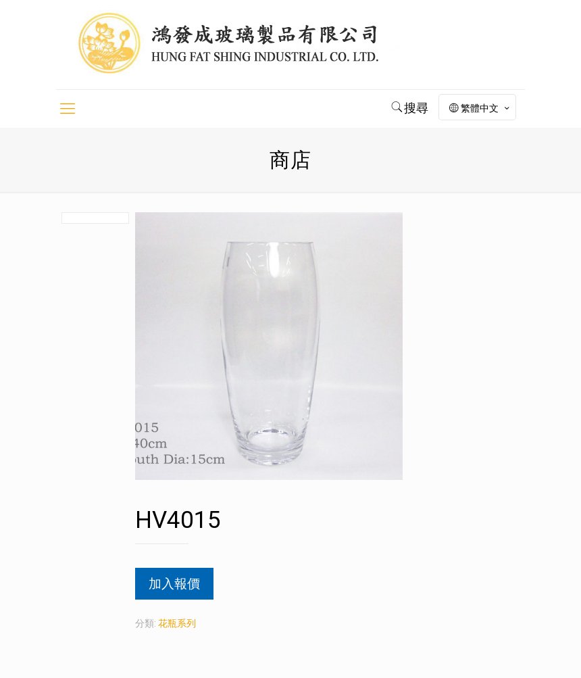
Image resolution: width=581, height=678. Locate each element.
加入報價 (174, 583)
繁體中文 (480, 108)
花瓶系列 (177, 623)
